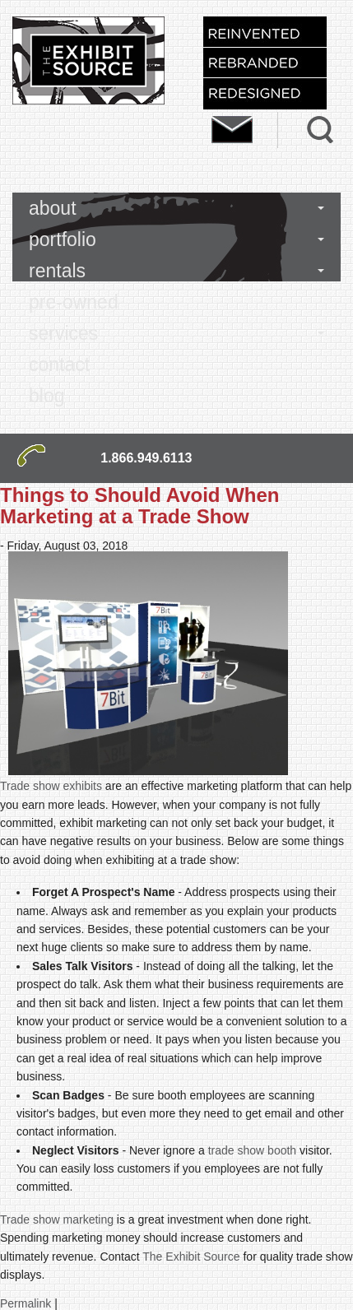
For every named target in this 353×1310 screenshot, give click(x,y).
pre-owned (73, 302)
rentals (57, 270)
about (53, 208)
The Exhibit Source (190, 1256)
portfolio (62, 239)
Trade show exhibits (51, 785)
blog (46, 395)
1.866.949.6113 (146, 458)
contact (59, 364)
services (63, 333)
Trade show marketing (57, 1219)
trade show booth (252, 1150)
